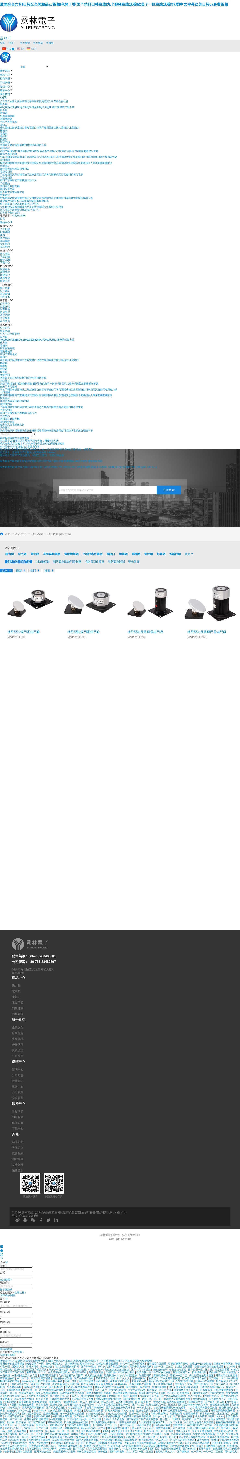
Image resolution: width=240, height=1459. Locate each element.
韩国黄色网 (176, 1413)
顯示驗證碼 (6, 1289)
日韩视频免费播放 (224, 1390)
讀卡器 (28, 180)
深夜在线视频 (55, 1422)
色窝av (27, 1387)
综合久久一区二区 (19, 1437)
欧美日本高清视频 (41, 1378)
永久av (220, 1416)
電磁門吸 (17, 1002)
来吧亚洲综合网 (132, 1398)
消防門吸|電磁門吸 (10, 151)
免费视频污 (179, 1425)
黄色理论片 (56, 1428)
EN (19, 215)
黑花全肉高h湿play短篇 (94, 1395)
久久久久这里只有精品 (182, 1439)
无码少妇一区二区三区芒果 (141, 1437)
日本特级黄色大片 (60, 1398)
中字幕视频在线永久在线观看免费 (118, 1439)
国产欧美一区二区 (215, 1401)
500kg (39, 107)
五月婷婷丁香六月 (60, 1395)
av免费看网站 (58, 1419)
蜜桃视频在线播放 (220, 1404)
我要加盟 (34, 201)
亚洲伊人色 (18, 1366)
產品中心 (5, 74)
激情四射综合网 (48, 1375)
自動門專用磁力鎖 (107, 157)
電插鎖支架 (18, 192)
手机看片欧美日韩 (94, 1407)
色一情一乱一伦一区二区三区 (207, 1451)
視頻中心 (17, 1086)
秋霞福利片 (145, 1375)
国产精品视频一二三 (15, 1395)
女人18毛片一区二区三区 (140, 1451)
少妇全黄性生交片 (96, 1413)
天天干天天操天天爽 (141, 1366)
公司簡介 (5, 101)
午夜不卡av (39, 1410)
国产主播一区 (30, 1390)
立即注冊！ (21, 1292)
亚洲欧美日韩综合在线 (70, 1445)
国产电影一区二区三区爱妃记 (80, 1442)
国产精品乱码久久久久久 (42, 1445)
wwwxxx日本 (50, 1448)
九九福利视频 (34, 1448)
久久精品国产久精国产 (71, 1375)
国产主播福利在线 (84, 1378)
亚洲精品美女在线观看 (148, 1410)
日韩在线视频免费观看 (223, 1410)
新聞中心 (17, 1069)
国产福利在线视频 (183, 1416)
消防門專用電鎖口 (46, 127)
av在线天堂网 (75, 1407)
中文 (14, 215)
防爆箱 (37, 198)
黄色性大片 (42, 1425)
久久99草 (230, 1366)
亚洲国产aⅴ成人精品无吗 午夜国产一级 (153, 1381)
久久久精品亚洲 (129, 1375)
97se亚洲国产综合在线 (194, 1378)
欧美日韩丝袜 (79, 1372)
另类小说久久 (183, 1431)
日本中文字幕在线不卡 (212, 1387)
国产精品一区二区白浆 (86, 1416)
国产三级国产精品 (98, 1434)
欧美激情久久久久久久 (186, 1390)
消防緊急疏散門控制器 (44, 151)
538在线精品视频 (87, 1451)
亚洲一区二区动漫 (139, 1413)
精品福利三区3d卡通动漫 (223, 1372)
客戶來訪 (29, 206)
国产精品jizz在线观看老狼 (74, 1437)
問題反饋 (15, 209)
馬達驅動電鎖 (7, 116)
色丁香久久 (197, 1445)
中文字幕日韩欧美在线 (135, 1448)
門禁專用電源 (7, 174)
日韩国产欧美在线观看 (21, 1404)
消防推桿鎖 (26, 151)
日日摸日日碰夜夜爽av (156, 1445)
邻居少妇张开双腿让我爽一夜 (203, 1428)
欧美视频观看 (191, 1413)
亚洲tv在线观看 (24, 1451)
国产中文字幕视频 (141, 1369)
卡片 (34, 180)
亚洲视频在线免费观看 (110, 1442)
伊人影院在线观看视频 (201, 1375)
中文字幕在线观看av (59, 1372)
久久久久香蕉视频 (202, 1431)
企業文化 (15, 101)
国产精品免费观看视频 (79, 1425)
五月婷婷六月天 (218, 1398)
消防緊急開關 (81, 151)
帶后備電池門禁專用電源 (28, 174)
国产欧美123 (190, 1448)
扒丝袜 (11, 1422)
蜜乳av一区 (114, 1395)
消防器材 (5, 148)
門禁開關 (17, 1008)
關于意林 (5, 70)
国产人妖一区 (26, 1434)
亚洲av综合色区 (43, 1451)
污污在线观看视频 (97, 1448)
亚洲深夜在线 (26, 1393)
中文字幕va (114, 1445)
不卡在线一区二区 (167, 1437)
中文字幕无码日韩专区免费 (203, 1407)
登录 (2, 43)
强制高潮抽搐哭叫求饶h (108, 1398)
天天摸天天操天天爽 (82, 1398)
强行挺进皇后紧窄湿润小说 (80, 1363)
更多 (189, 554)
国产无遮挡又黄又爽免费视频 (97, 1384)
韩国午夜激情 (159, 1387)
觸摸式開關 (30, 163)
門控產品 (5, 183)
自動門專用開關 (57, 157)
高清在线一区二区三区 (194, 1419)
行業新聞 (15, 206)
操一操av (50, 1431)
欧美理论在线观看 (171, 1448)
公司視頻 (49, 206)
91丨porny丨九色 (162, 1416)
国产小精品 (138, 1404)
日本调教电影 (199, 1372)
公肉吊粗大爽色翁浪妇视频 (137, 1416)
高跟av (235, 1404)
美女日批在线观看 (41, 1384)
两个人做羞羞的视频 (113, 1437)
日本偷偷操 (25, 1401)
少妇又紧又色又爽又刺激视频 (140, 1442)
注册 (11, 43)
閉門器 (3, 186)
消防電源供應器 (65, 151)
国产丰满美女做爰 (38, 1395)
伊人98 (39, 1434)
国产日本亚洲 (56, 1387)
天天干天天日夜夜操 (33, 1407)
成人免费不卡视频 (205, 1416)
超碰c (29, 1416)
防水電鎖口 (62, 127)
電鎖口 (3, 124)
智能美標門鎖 (22, 145)
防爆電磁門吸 (61, 198)
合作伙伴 (63, 101)
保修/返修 (25, 209)
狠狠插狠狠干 (160, 1369)
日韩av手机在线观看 (227, 1375)
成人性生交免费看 (118, 1413)
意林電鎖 (27, 1212)
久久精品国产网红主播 (60, 1410)
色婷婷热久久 (212, 1395)
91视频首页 (206, 1390)
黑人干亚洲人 (195, 1395)
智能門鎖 (5, 142)
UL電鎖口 (73, 127)
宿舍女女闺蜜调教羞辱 (51, 1390)
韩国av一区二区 (179, 1375)
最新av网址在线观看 (140, 1384)
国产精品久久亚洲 (216, 1445)
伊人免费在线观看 (163, 1384)
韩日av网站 (32, 1366)
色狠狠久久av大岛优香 (19, 1410)
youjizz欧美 (65, 1448)
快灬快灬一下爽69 (170, 1419)
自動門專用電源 (89, 157)
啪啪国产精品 (78, 1434)
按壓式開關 (6, 163)
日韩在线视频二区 (19, 1384)
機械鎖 (3, 130)
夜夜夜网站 (55, 1401)
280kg (26, 107)
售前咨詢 (15, 212)
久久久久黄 (42, 1398)
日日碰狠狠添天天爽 (63, 1439)
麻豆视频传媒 (161, 1375)
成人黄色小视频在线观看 (192, 1437)
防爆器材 (5, 195)
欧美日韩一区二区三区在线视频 (153, 1372)
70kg (13, 107)
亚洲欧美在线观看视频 (12, 1363)
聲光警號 (93, 151)
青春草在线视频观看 (218, 1437)
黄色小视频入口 (54, 1363)
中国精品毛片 (20, 1442)
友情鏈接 (17, 1164)
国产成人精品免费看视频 (79, 1387)
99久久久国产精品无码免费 (113, 1366)
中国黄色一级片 (161, 1434)
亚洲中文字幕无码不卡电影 (94, 1381)
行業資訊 (17, 1080)
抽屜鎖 (3, 139)
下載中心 (35, 209)
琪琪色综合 (46, 1366)
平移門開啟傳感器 (10, 157)
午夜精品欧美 (217, 1393)
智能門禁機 (18, 180)
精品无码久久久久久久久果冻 (126, 1431)
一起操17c (53, 1437)
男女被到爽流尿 (118, 1390)
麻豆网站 (145, 1387)
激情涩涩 (153, 1378)
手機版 (49, 43)
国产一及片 (101, 1390)
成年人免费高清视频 (87, 1439)
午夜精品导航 (14, 1387)
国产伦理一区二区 (198, 1369)
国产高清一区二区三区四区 (159, 1431)
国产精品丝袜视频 (180, 1445)
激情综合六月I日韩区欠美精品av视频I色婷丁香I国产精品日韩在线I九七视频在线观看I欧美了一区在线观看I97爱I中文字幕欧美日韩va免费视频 (114, 4)
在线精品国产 (57, 1425)
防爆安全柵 (28, 198)
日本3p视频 (42, 1404)
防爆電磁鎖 (6, 198)
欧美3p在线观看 (162, 1425)
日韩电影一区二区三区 (105, 1425)
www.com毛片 (29, 1381)
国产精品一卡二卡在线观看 (224, 1378)
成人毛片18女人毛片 (143, 1428)
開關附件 (107, 163)
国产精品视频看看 (220, 1369)
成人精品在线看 (94, 1375)
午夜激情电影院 (178, 1369)
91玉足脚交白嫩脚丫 (118, 1428)
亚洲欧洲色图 (50, 1413)
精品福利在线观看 (62, 1378)
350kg (32, 107)
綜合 (6, 570)
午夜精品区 (10, 1401)
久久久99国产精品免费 (197, 1442)
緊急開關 (71, 163)
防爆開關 (17, 198)
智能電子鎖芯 (7, 145)
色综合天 (95, 1437)
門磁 (26, 168)
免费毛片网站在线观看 (98, 1393)
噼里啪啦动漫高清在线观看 (209, 1366)
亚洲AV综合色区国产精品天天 (30, 1369)
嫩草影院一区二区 (36, 1372)
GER (23, 215)
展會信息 (44, 201)
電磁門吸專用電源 (73, 174)
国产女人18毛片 (13, 1428)
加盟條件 (5, 201)
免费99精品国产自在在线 (79, 1390)
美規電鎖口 (6, 127)
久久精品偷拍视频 (110, 1416)
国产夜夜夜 (183, 1451)
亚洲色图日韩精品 (221, 1442)
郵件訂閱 (17, 1142)
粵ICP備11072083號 (25, 1215)
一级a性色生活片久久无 (25, 1375)
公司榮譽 (54, 101)
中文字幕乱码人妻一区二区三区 (84, 1419)
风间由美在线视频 (10, 1381)
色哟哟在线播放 (42, 1416)
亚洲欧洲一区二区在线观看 (120, 1372)
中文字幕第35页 (137, 1390)
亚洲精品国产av (182, 1372)
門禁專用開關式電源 (52, 174)
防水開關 (80, 163)
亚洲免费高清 (39, 1401)
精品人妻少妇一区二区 (93, 1428)
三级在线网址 (116, 1434)
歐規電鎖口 (18, 127)
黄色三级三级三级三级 (117, 1369)
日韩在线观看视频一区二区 (178, 1410)
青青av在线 (159, 1401)
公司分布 (5, 212)
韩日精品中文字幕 (149, 1395)
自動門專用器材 (8, 154)
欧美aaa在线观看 (205, 1381)
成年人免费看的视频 (47, 1393)
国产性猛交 (132, 1387)
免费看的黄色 (96, 1372)
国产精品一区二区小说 (159, 1390)
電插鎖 (3, 113)
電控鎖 (3, 136)
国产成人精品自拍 (56, 1407)
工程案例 (5, 82)
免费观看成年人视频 (64, 1451)
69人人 (75, 1395)
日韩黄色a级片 (199, 1393)
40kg (2, 107)
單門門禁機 (6, 180)
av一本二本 (23, 1378)
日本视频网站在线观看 (76, 1422)
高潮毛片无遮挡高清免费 (177, 1398)
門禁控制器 (6, 177)
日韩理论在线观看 (132, 1445)
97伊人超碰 (128, 1410)
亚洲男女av (57, 1442)
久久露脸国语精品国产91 (152, 1422)
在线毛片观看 (38, 1437)
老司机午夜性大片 (165, 1451)
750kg (46, 107)
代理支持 (15, 201)
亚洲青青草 (205, 1448)
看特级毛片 (231, 1451)
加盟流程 (24, 201)
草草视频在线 (7, 1378)
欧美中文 (9, 1451)
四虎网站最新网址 (177, 1401)
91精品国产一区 (35, 1363)
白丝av (107, 1419)
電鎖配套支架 (7, 189)
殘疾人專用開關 (94, 163)
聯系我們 (5, 94)
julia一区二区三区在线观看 (175, 1393)
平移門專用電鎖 (8, 121)
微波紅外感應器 (28, 157)
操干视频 (103, 1451)
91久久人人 (123, 1378)
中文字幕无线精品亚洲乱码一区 (113, 1404)
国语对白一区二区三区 (101, 1401)
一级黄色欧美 (26, 1425)
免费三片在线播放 (39, 1442)
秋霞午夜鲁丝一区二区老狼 (171, 1428)
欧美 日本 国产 (143, 1401)
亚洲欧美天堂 (196, 1401)
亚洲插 (214, 1439)
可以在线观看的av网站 (67, 1366)
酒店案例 (24, 203)
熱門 (34, 570)
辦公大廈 (5, 203)
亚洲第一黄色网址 (223, 1363)
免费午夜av (96, 1369)
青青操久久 (115, 1448)
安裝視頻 (58, 206)
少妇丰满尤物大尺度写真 (66, 1384)
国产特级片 (79, 1448)
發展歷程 (34, 101)
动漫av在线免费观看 (107, 1363)
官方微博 (25, 43)
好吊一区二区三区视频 (132, 1363)
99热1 (3, 1407)
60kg (8, 107)
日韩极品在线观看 (157, 1363)
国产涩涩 (154, 1448)
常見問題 (5, 209)
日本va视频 (202, 1439)
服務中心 (5, 90)
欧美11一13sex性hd (201, 1363)
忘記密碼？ (6, 1279)
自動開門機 (13, 186)
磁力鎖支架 (6, 192)
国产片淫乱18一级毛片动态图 (135, 1425)
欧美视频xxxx (111, 1375)
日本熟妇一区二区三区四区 (215, 1413)
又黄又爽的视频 (217, 1419)
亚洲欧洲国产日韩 (178, 1363)
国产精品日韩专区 (32, 1413)
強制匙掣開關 (58, 163)
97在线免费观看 (185, 1381)
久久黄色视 (118, 1419)
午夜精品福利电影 (229, 1439)
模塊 (22, 168)
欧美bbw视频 (200, 1398)
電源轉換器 (47, 198)
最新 (20, 570)
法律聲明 (17, 1170)
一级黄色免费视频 (127, 1422)
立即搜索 (169, 490)
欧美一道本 (70, 1381)
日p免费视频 (14, 1390)
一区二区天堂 (175, 1422)
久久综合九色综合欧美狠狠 (199, 1422)
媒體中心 (5, 86)
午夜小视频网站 (159, 1413)
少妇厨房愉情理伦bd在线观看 (170, 1407)
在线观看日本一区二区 (75, 1401)
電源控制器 (6, 171)
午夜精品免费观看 (62, 1416)
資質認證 (44, 101)
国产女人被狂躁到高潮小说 (121, 1407)
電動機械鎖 (6, 119)
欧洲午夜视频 (40, 1387)
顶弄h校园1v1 (139, 1378)
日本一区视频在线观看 (72, 1413)
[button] (5, 437)
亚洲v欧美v (121, 1384)
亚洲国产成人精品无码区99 (79, 1404)
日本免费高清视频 (170, 1378)
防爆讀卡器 (87, 198)
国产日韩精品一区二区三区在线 (211, 1384)
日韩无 (78, 1410)
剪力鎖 (3, 110)
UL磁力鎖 (54, 107)
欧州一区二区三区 (164, 1366)
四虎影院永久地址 (106, 1378)
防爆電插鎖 (74, 198)
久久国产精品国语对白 (88, 1431)
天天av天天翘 (112, 1410)
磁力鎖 (3, 104)
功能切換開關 (73, 157)
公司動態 (5, 206)
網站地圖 (17, 1159)
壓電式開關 (18, 163)
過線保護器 (13, 168)
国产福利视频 (117, 1451)
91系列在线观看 (125, 1401)
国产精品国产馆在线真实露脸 (142, 1419)
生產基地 (24, 101)
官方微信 (38, 43)
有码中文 (6, 1442)
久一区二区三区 (66, 1431)
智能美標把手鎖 (37, 145)
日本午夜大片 (36, 1431)
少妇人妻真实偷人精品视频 (184, 1387)
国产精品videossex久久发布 (193, 1404)
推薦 (49, 570)
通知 (22, 206)
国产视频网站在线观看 (50, 1381)
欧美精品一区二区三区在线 (31, 1422)
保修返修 (17, 1122)
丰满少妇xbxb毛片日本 (170, 1442)
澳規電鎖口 (30, 127)
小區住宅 (34, 203)
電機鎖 (3, 133)
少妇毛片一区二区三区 (36, 1428)
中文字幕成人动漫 (224, 1431)
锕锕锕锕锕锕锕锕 (226, 1422)
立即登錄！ (18, 1351)
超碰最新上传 (201, 1410)
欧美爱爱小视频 (18, 1439)
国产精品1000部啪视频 (174, 1395)
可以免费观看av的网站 (103, 1422)
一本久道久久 (144, 1407)
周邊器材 (5, 165)
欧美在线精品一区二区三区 (161, 1404)
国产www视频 (89, 1366)
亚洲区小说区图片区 (95, 1445)
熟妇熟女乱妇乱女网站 (138, 1434)
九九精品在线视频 (181, 1434)
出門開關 (5, 159)
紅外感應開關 (44, 163)
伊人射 (221, 1434)
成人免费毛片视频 (24, 1398)
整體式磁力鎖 (67, 107)
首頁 (22, 67)
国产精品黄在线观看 (39, 1439)
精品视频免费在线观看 (125, 1393)
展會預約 (17, 1153)
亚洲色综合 (56, 1404)
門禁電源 (17, 1014)
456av (106, 1431)
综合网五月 (14, 1407)
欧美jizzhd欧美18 (79, 1369)
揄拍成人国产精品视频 (57, 1434)
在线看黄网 (20, 1431)
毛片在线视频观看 (93, 1410)
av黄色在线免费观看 (204, 1434)
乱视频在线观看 (184, 1366)
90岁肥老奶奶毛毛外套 (72, 1393)
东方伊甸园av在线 (59, 1369)
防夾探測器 (43, 157)
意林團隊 (39, 206)
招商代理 (5, 78)
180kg (19, 107)
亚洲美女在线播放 (120, 1381)
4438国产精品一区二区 (200, 1425)
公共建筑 (15, 203)
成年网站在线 (72, 1428)
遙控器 (3, 168)
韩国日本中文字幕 (149, 1393)
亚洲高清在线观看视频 (36, 1419)
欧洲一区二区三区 (152, 1398)
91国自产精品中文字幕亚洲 (109, 1387)
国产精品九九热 (183, 1384)
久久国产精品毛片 (14, 1416)
